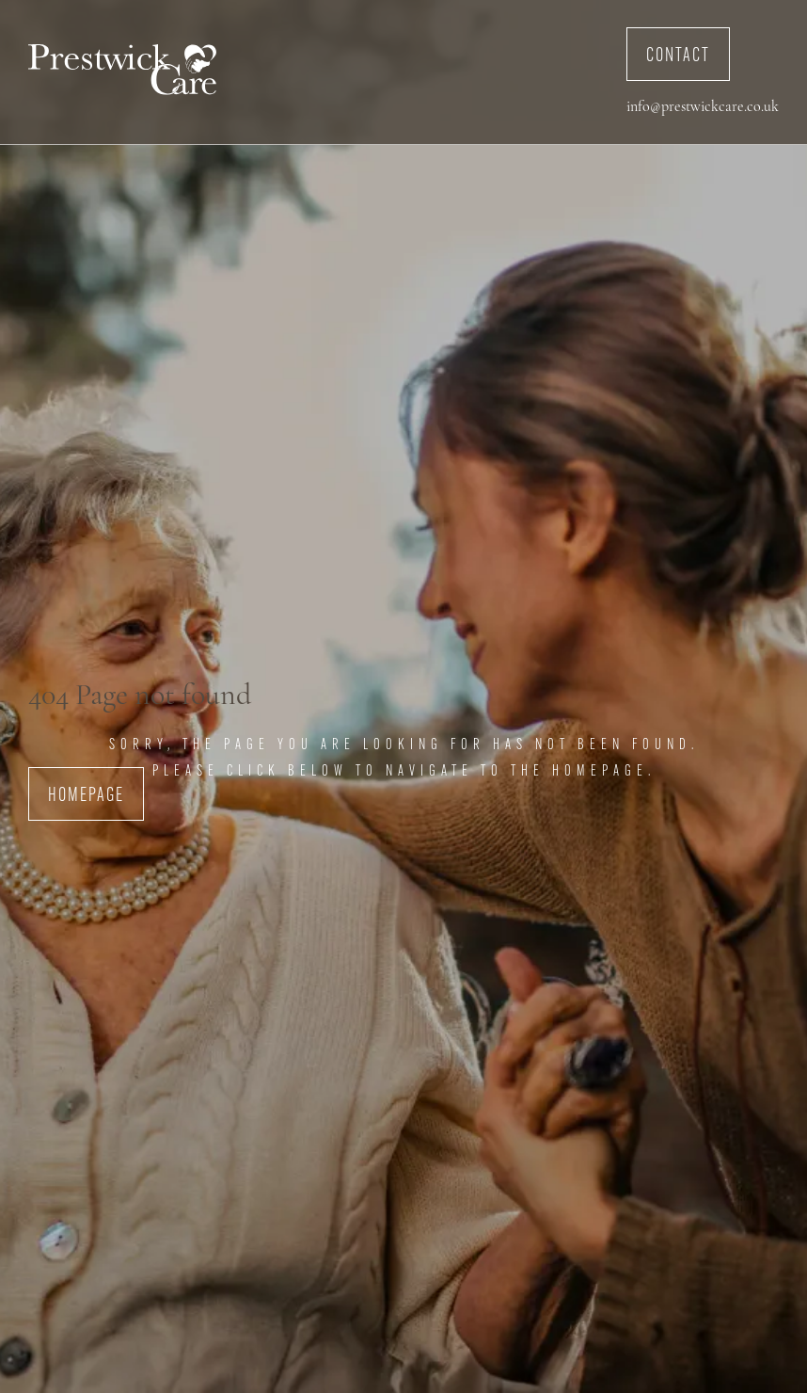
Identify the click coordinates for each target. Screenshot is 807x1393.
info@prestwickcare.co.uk (702, 107)
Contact (678, 56)
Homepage (86, 796)
